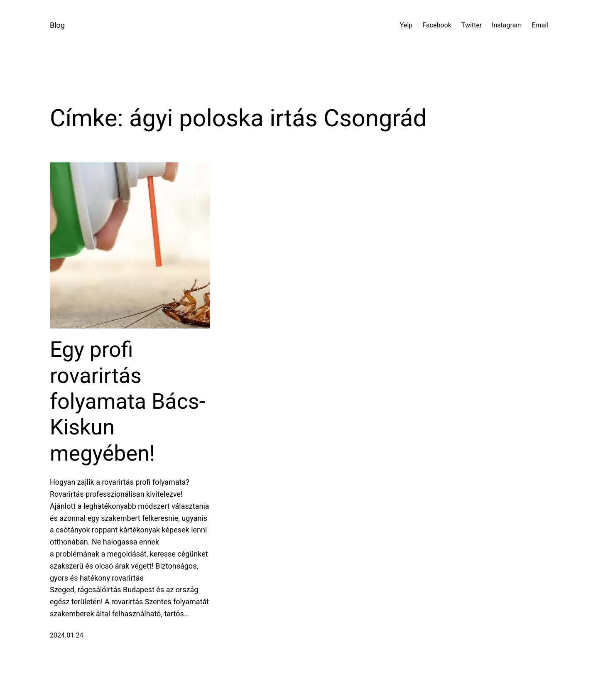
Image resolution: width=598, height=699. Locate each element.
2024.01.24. (67, 635)
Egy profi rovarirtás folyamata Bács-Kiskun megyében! (127, 401)
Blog (57, 25)
